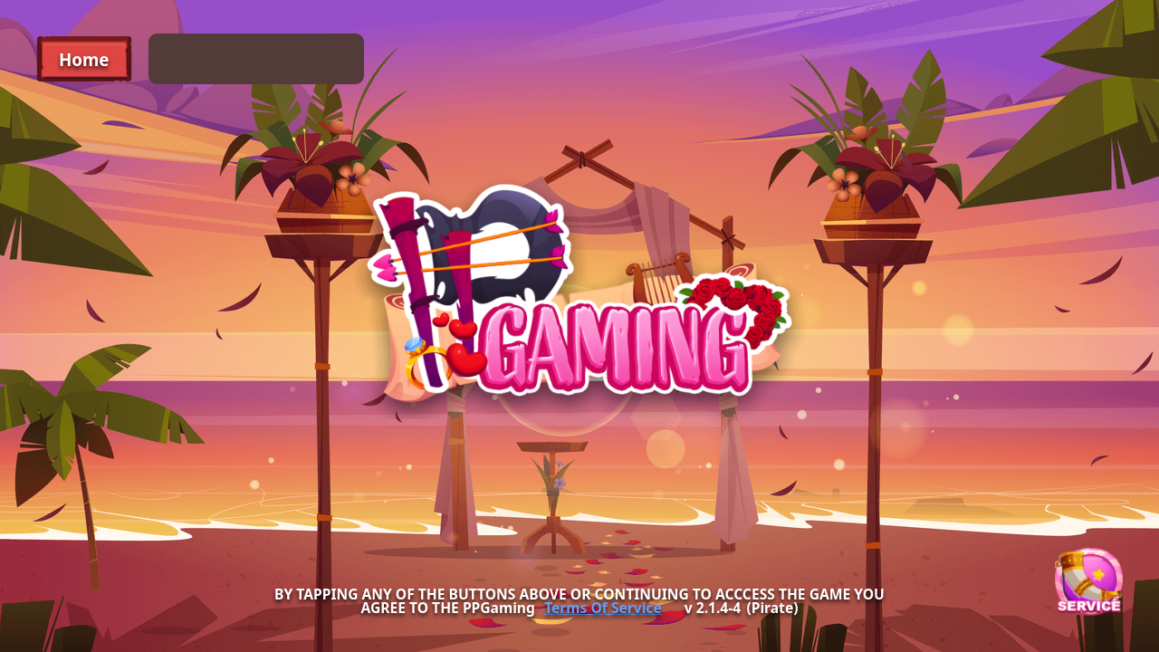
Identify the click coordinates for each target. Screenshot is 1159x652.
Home (84, 59)
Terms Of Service (603, 608)
